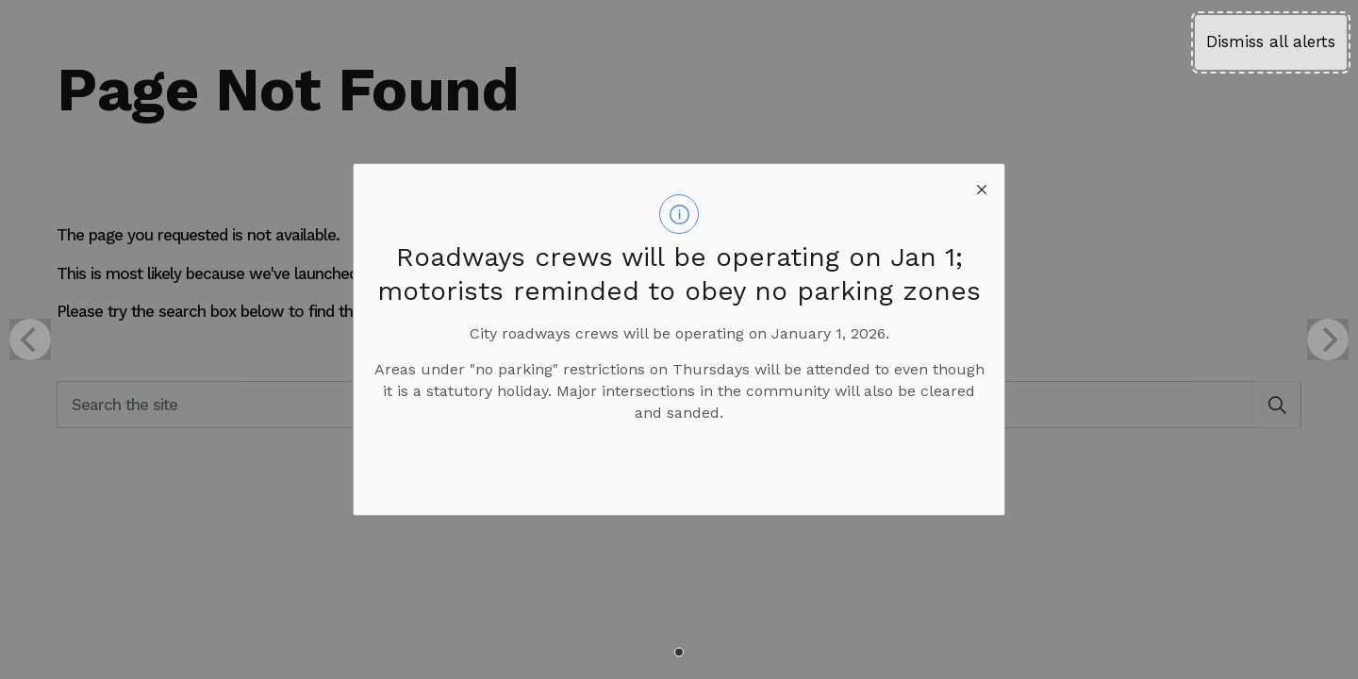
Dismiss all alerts (1270, 41)
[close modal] (981, 186)
